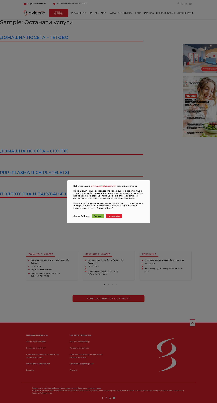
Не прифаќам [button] (113, 216)
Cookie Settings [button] (81, 216)
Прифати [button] (98, 216)
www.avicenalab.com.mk (103, 186)
